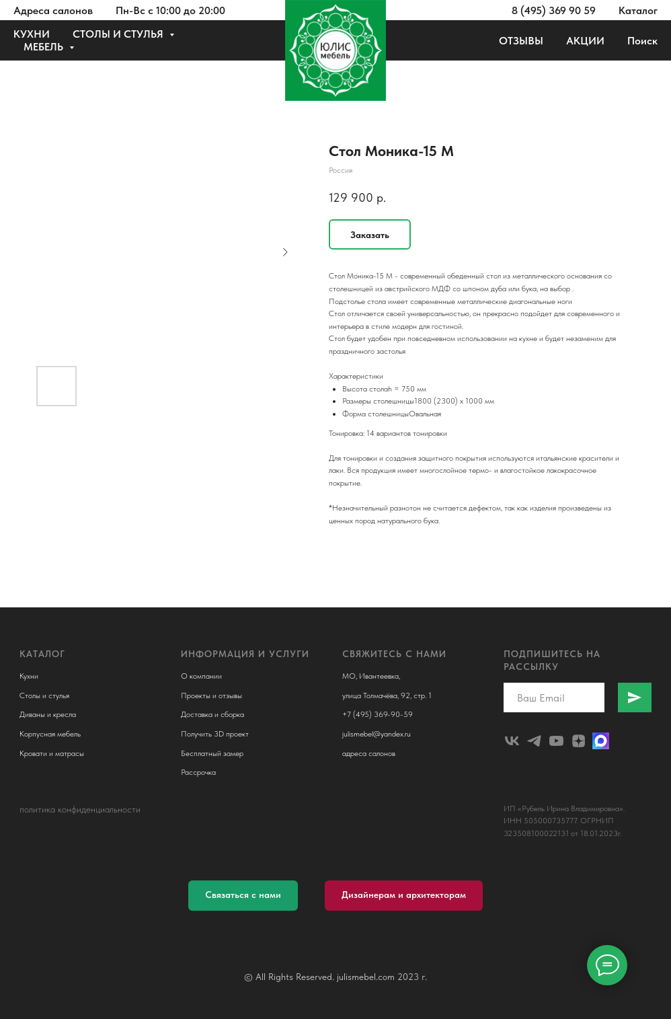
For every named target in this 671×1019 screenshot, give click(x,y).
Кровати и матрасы (51, 753)
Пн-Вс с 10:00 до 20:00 (170, 10)
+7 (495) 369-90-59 (377, 714)
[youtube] (556, 740)
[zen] (578, 740)
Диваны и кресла (47, 714)
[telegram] (534, 740)
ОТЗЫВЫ (521, 40)
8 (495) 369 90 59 (554, 10)
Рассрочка (198, 772)
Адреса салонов (53, 10)
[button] (243, 895)
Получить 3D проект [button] (215, 734)
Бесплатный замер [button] (212, 753)
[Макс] (600, 740)
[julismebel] (512, 740)
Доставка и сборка (212, 714)
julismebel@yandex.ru (376, 734)
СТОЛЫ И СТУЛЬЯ (119, 34)
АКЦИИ (585, 40)
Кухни (28, 676)
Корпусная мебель (50, 734)
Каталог (638, 10)
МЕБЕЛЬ (45, 46)
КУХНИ (31, 34)
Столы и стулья (44, 695)
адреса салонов (368, 753)
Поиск (642, 40)
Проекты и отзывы (211, 695)
